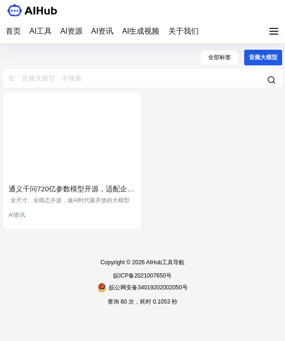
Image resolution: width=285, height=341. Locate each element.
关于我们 (183, 31)
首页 (13, 31)
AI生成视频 (140, 31)
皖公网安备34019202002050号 (142, 287)
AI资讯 (102, 31)
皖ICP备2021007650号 (142, 275)
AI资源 (71, 31)
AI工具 (40, 31)
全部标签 (219, 57)
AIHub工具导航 (164, 262)
